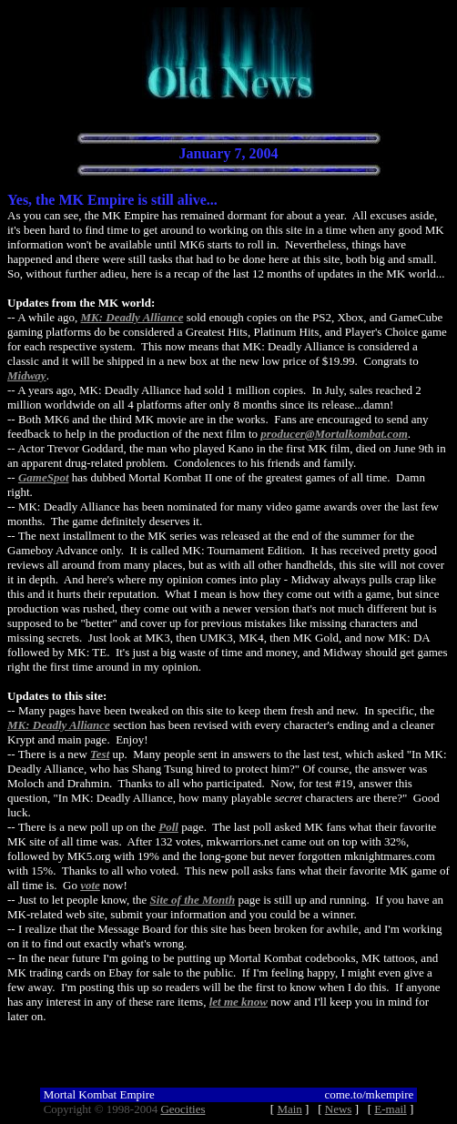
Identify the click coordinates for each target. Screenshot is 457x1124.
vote (90, 885)
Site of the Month (193, 899)
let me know (238, 1001)
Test (99, 754)
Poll (168, 827)
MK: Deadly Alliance (132, 317)
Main (289, 1109)
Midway (26, 375)
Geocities (182, 1109)
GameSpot (43, 477)
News (338, 1109)
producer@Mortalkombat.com (333, 433)
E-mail (390, 1109)
